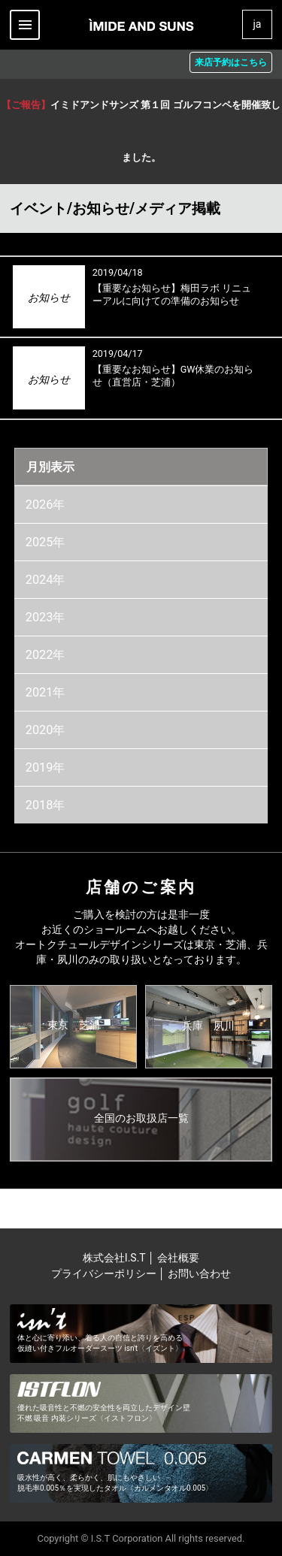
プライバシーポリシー (103, 1273)
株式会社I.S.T (115, 1258)
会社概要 (178, 1258)
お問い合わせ (199, 1273)
